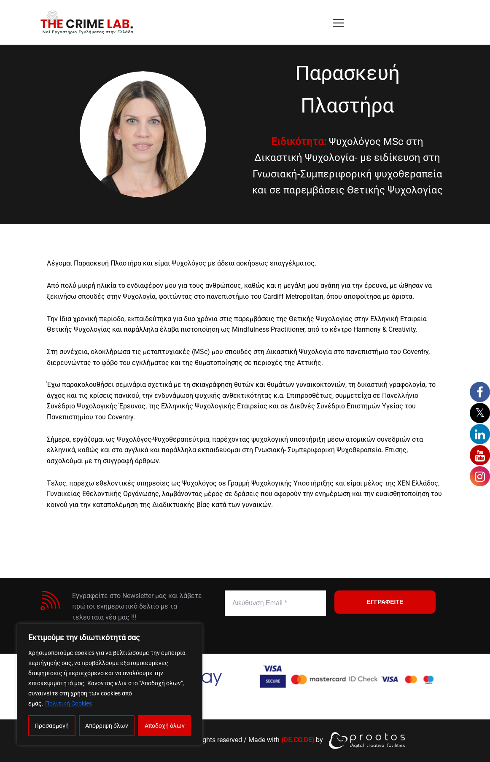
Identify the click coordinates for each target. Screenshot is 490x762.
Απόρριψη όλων (106, 725)
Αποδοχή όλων (165, 725)
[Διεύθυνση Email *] (275, 603)
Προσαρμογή (52, 725)
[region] (109, 684)
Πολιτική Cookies (68, 703)
